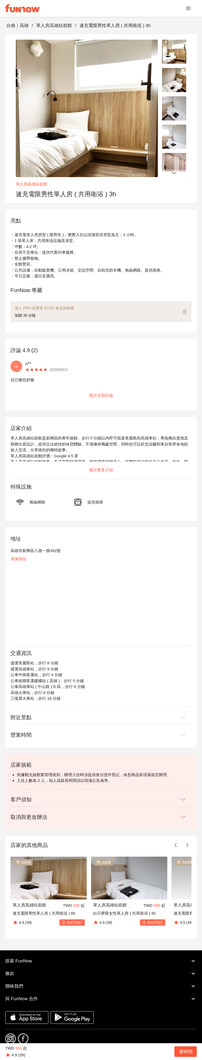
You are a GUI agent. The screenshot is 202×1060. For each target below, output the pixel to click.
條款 (101, 973)
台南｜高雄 (17, 25)
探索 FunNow (101, 961)
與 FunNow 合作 (101, 998)
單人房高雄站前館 (54, 25)
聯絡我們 (101, 986)
